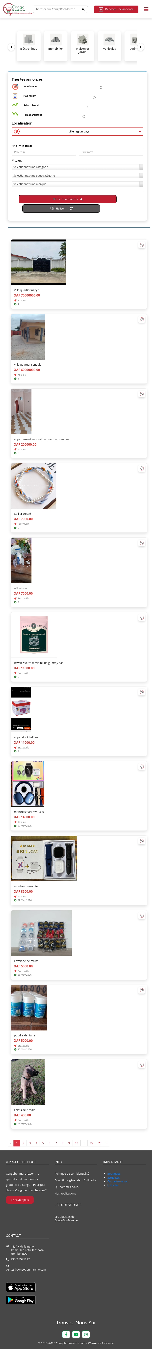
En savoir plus (20, 1200)
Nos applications (65, 1193)
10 (76, 1143)
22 (91, 1143)
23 (99, 1143)
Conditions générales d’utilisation (76, 1180)
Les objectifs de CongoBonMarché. (67, 1218)
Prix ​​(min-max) (22, 146)
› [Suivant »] (106, 1143)
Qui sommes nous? (67, 1187)
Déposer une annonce (116, 9)
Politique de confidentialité (72, 1174)
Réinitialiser (61, 209)
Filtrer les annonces (67, 199)
